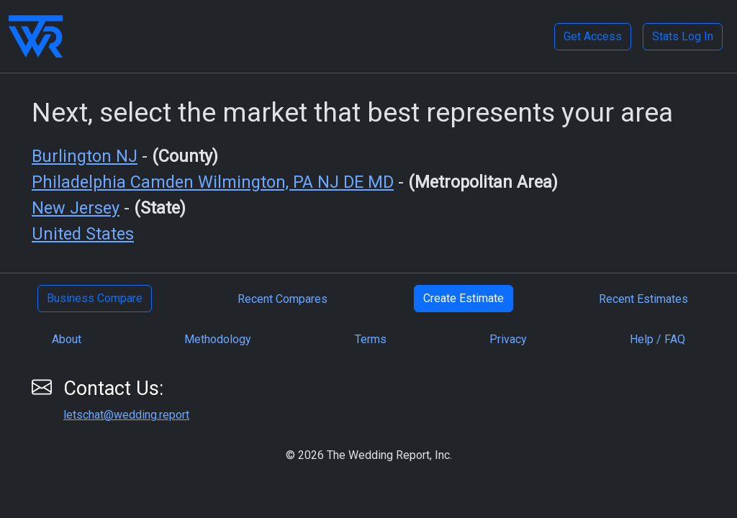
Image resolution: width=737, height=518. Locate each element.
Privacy (508, 339)
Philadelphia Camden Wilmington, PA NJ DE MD (213, 182)
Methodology (217, 339)
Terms (370, 339)
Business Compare (95, 298)
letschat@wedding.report (126, 415)
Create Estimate (463, 298)
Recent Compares (282, 299)
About (66, 339)
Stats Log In (682, 36)
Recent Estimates (643, 299)
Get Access (593, 36)
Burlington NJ (84, 156)
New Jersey (75, 208)
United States (83, 234)
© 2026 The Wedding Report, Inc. (369, 455)
